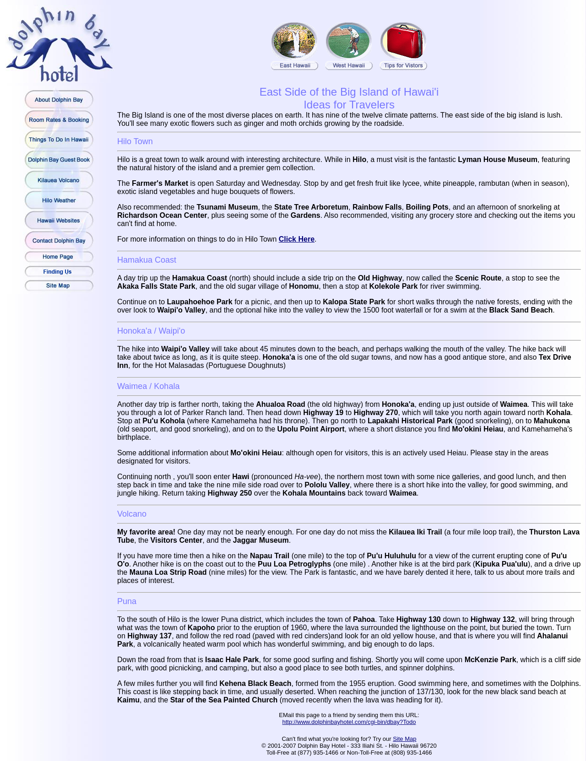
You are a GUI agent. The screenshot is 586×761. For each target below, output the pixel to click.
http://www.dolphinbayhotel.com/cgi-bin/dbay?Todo (349, 721)
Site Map (404, 738)
